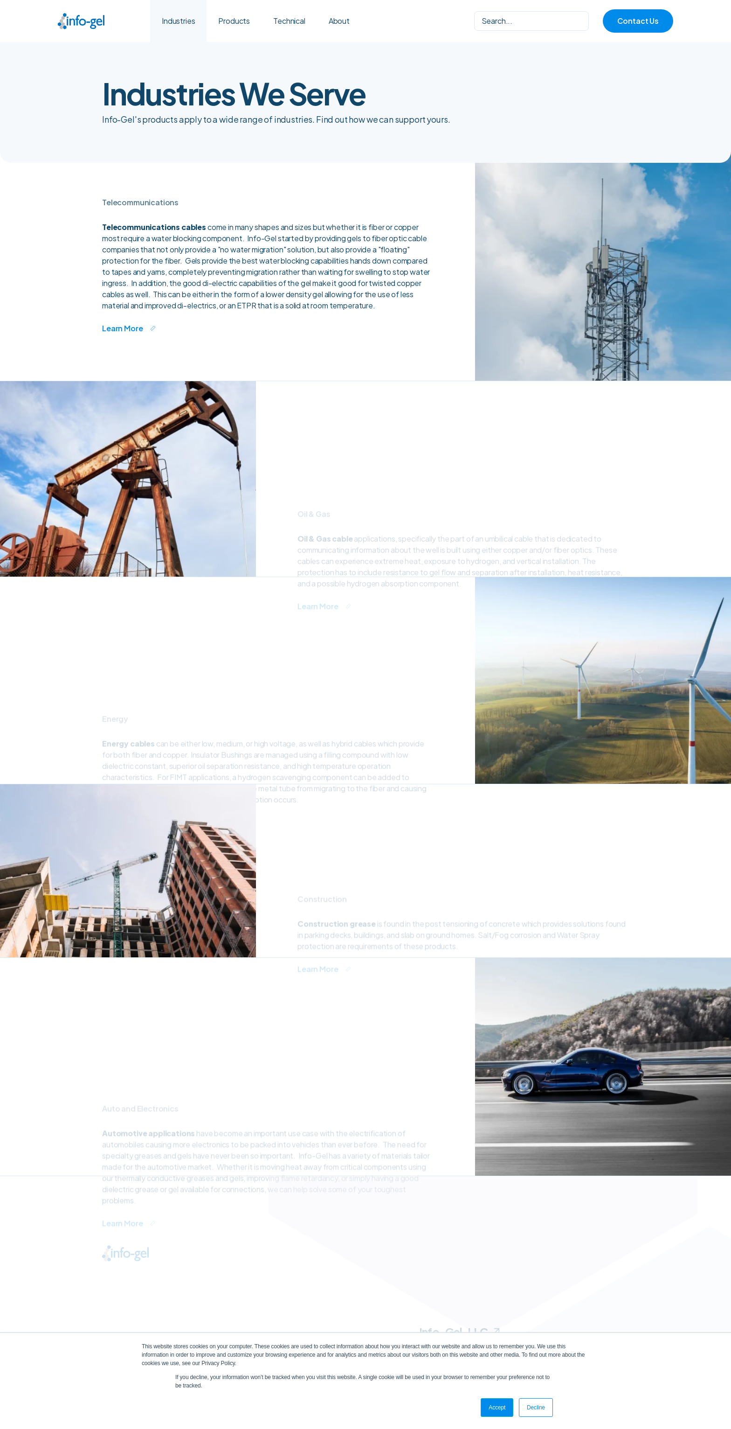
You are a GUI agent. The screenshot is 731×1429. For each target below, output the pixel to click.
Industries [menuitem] (178, 21)
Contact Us (638, 21)
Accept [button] (497, 1407)
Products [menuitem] (234, 21)
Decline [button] (536, 1407)
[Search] (531, 21)
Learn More (122, 328)
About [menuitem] (339, 21)
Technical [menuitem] (289, 21)
